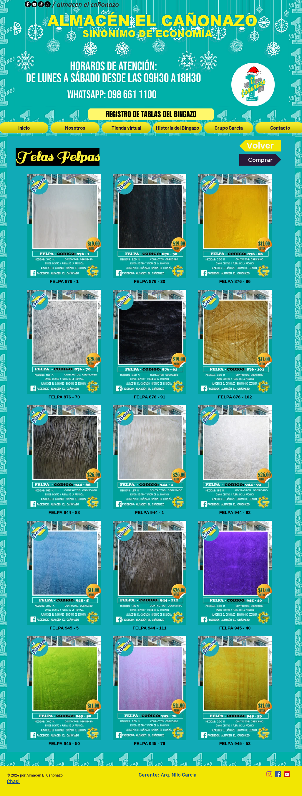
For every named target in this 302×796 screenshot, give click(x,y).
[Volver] (260, 145)
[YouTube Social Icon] (287, 774)
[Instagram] (269, 774)
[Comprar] (260, 160)
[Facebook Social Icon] (278, 774)
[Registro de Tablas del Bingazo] (151, 114)
